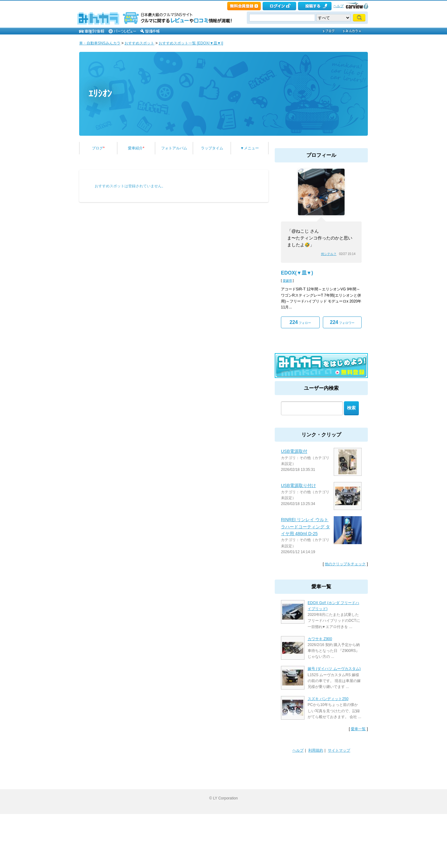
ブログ (98, 148)
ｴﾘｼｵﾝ (100, 94)
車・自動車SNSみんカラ (99, 43)
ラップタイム (212, 148)
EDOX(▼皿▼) (297, 272)
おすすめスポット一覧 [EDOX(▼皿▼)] (191, 43)
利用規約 (315, 750)
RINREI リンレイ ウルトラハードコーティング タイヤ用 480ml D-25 (305, 526)
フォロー (300, 322)
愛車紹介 (136, 148)
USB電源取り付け (298, 485)
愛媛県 (287, 280)
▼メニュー (249, 148)
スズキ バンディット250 (328, 699)
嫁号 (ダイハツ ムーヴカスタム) (334, 669)
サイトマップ (339, 750)
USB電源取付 (294, 451)
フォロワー (342, 322)
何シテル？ (328, 254)
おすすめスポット (139, 43)
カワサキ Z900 (320, 639)
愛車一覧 (358, 729)
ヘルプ (338, 6)
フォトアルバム (174, 148)
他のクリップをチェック (345, 564)
